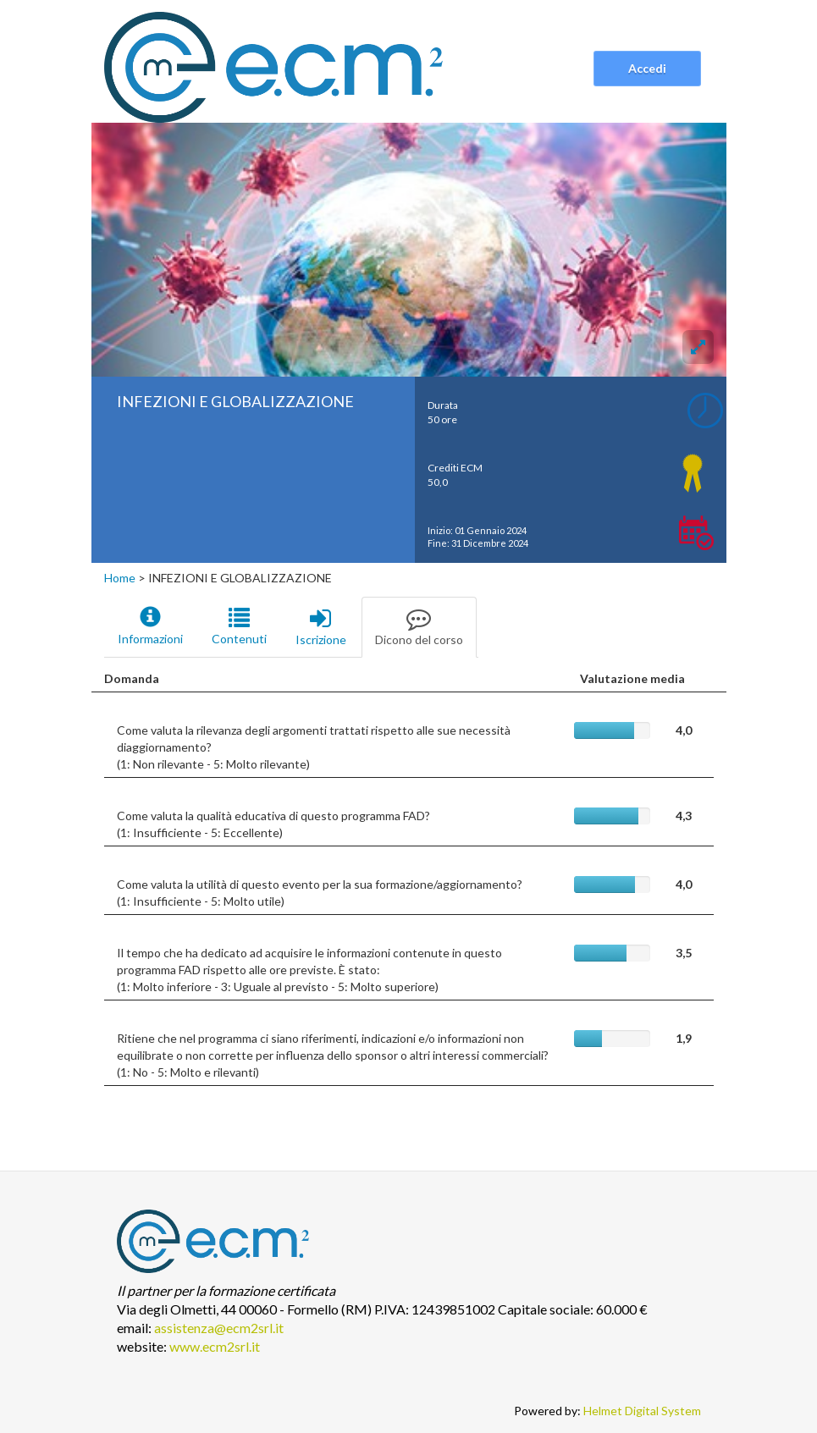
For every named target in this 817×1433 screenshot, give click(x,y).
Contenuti (239, 626)
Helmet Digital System (642, 1410)
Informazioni (150, 626)
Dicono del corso (419, 626)
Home (119, 577)
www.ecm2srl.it (214, 1346)
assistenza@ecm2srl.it (219, 1328)
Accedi (647, 68)
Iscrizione (320, 626)
